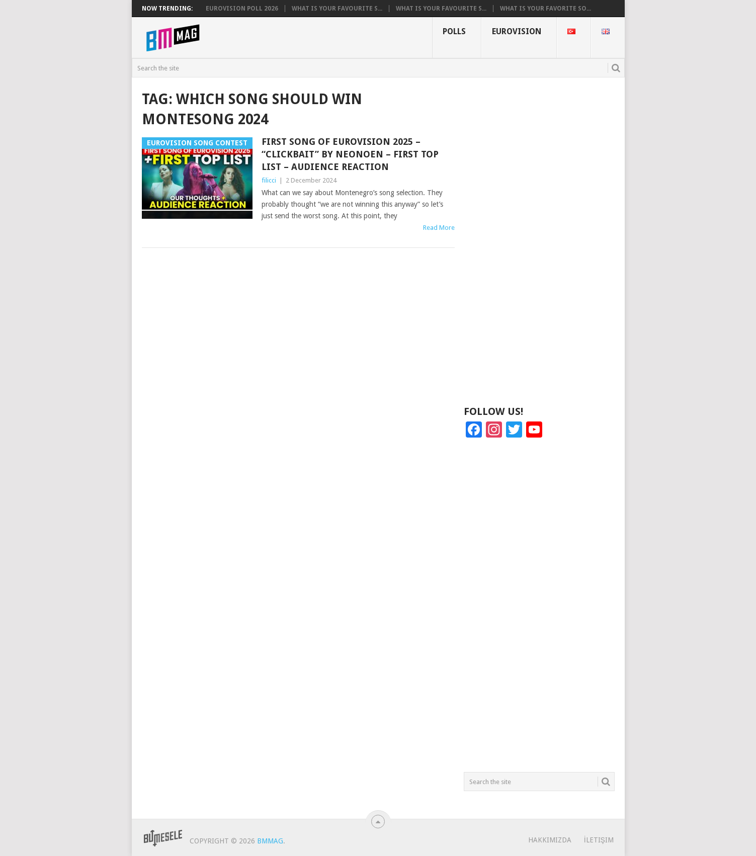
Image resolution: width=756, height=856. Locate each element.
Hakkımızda (549, 840)
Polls (454, 31)
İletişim (599, 840)
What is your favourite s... (337, 8)
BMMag (270, 841)
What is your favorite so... (545, 8)
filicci (269, 180)
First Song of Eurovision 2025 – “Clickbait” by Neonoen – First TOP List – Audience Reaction (350, 154)
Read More (439, 227)
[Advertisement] (539, 240)
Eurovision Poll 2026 (242, 8)
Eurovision (516, 31)
